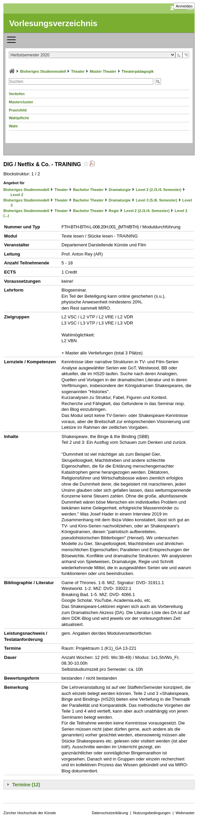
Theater (78, 71)
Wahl (13, 126)
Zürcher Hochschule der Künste (29, 813)
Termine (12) (26, 784)
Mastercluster (21, 102)
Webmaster (185, 813)
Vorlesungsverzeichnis (53, 23)
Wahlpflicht (19, 118)
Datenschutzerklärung (110, 813)
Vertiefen (16, 94)
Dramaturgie (120, 190)
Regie (114, 211)
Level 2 (17, 195)
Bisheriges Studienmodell (43, 71)
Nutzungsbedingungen (151, 813)
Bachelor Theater (88, 190)
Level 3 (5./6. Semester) (156, 200)
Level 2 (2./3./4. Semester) (158, 190)
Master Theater (103, 71)
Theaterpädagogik (138, 71)
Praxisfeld (18, 110)
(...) (6, 215)
